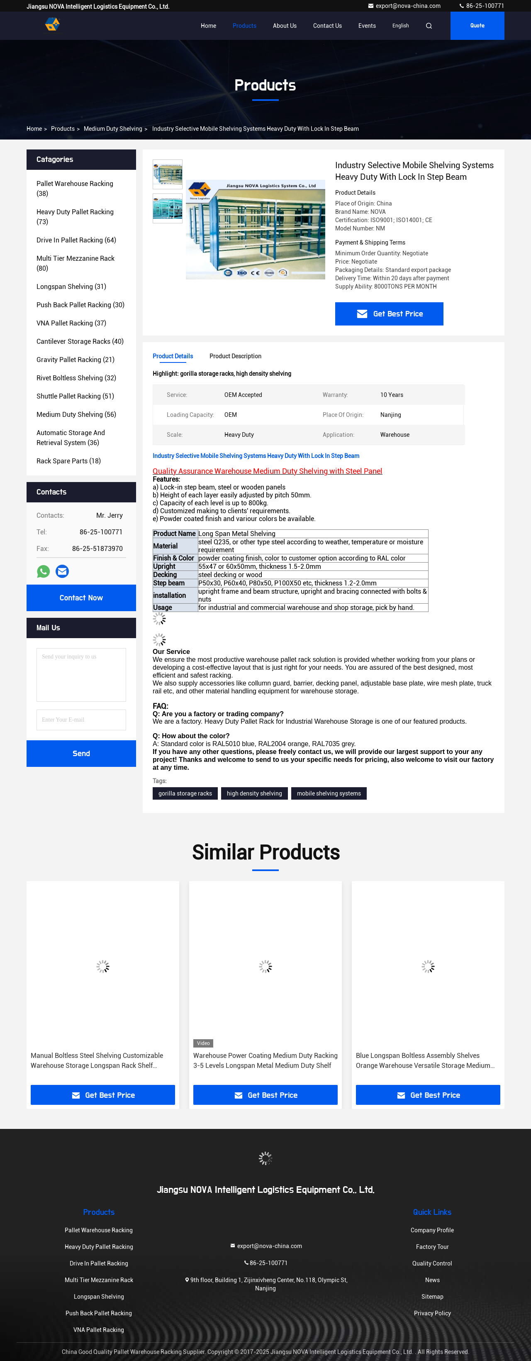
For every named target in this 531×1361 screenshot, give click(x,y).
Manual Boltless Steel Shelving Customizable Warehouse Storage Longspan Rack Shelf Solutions (97, 1061)
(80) (75, 263)
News (432, 1280)
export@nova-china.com (405, 5)
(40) (80, 341)
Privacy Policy (432, 1313)
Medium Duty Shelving (113, 128)
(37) (71, 323)
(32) (76, 378)
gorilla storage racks (185, 793)
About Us (285, 25)
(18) (69, 461)
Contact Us (327, 25)
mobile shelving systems (329, 793)
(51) (75, 396)
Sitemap (432, 1296)
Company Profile (432, 1230)
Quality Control (432, 1263)
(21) (75, 360)
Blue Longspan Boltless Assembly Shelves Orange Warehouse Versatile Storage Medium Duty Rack (423, 1061)
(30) (80, 305)
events (367, 25)
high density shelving (254, 793)
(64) (76, 240)
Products (244, 25)
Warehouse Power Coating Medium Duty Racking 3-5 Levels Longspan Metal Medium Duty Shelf (265, 1061)
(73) (75, 217)
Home (208, 25)
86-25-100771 (481, 5)
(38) (75, 189)
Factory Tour (432, 1247)
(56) (76, 415)
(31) (71, 287)
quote (477, 26)
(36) (71, 438)
